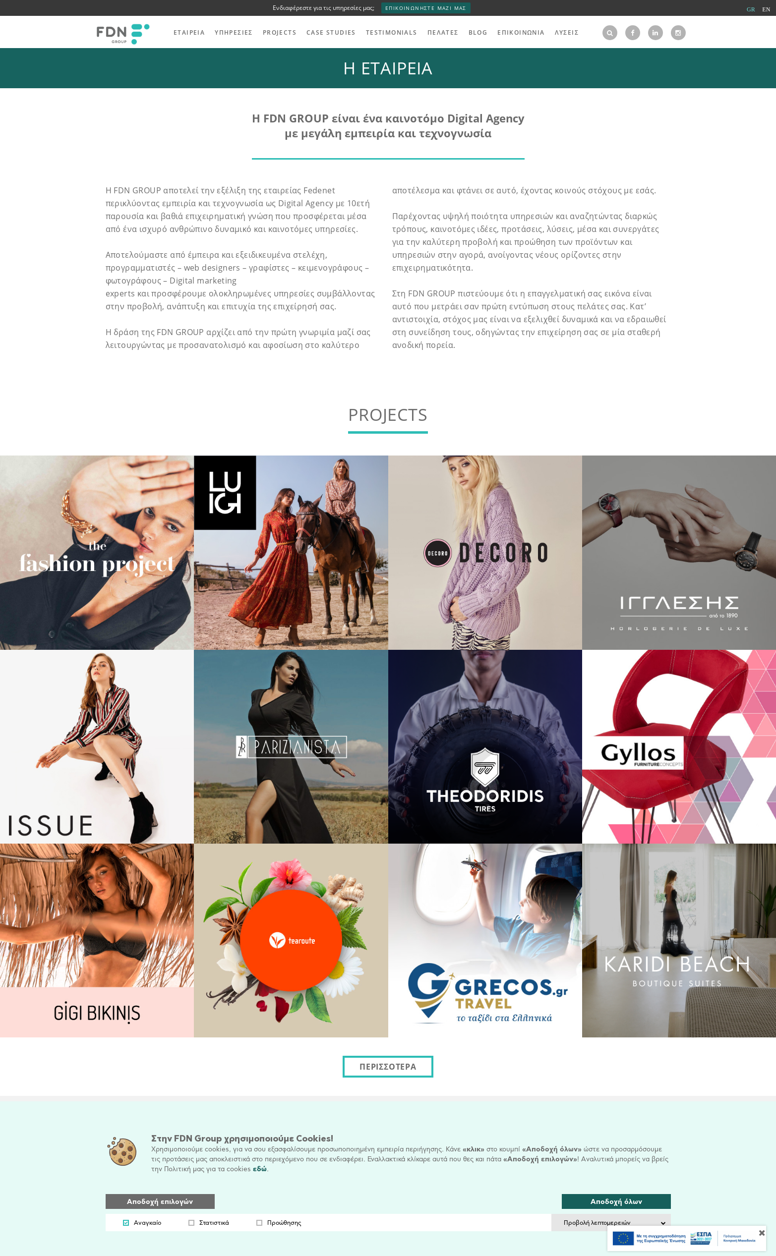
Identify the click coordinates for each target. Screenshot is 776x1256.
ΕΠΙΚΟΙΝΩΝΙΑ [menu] (520, 32)
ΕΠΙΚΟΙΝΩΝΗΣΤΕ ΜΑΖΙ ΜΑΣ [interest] (426, 7)
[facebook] (632, 32)
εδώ (260, 1169)
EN (766, 9)
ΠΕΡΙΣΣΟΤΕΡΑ (388, 1066)
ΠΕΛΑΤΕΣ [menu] (443, 32)
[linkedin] (655, 32)
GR (751, 9)
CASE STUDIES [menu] (331, 32)
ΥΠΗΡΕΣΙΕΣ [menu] (234, 32)
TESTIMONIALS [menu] (392, 32)
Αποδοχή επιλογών (160, 1202)
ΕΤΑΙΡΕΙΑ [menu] (189, 32)
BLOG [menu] (478, 32)
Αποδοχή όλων (616, 1202)
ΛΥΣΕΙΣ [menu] (567, 32)
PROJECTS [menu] (280, 32)
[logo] (120, 33)
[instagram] (678, 32)
